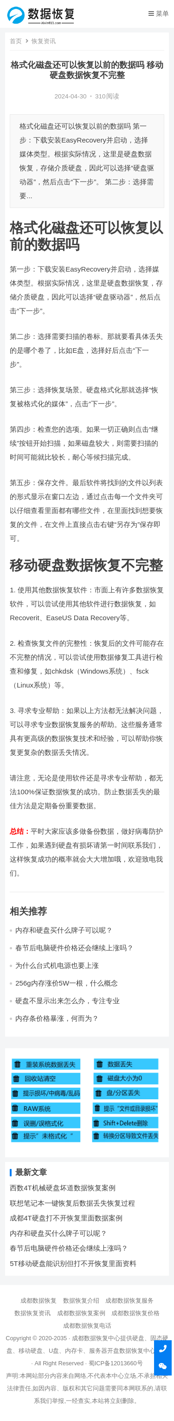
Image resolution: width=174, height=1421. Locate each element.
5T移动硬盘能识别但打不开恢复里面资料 (73, 1263)
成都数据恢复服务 (129, 1300)
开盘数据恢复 (125, 1350)
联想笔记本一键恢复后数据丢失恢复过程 (72, 1203)
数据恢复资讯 (32, 1313)
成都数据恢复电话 (87, 1325)
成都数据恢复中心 (96, 1338)
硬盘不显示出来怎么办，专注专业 (67, 1001)
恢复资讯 (44, 41)
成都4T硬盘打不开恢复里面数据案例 (66, 1218)
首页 (16, 41)
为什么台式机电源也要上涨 (57, 965)
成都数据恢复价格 (135, 1313)
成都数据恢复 (38, 1300)
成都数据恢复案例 (81, 1313)
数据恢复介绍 (81, 1300)
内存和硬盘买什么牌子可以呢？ (64, 930)
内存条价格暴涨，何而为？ (57, 1018)
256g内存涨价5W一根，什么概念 (66, 983)
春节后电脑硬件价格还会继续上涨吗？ (74, 948)
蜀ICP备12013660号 (116, 1363)
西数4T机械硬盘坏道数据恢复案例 (63, 1188)
